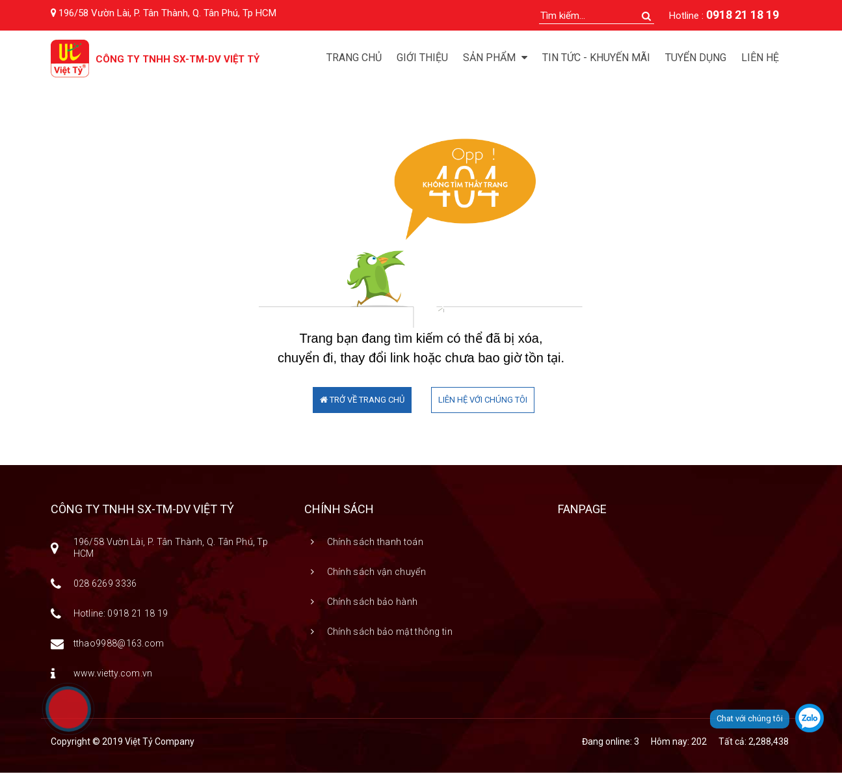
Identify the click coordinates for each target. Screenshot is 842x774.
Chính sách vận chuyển (376, 573)
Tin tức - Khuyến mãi (596, 57)
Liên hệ (760, 57)
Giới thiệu (422, 57)
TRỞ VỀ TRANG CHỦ (362, 401)
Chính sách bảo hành (372, 603)
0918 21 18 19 (742, 14)
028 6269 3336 (105, 585)
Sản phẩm (495, 57)
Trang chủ (354, 57)
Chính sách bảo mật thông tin (390, 633)
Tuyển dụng (695, 57)
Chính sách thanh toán (375, 543)
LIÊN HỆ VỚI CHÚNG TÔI (482, 401)
